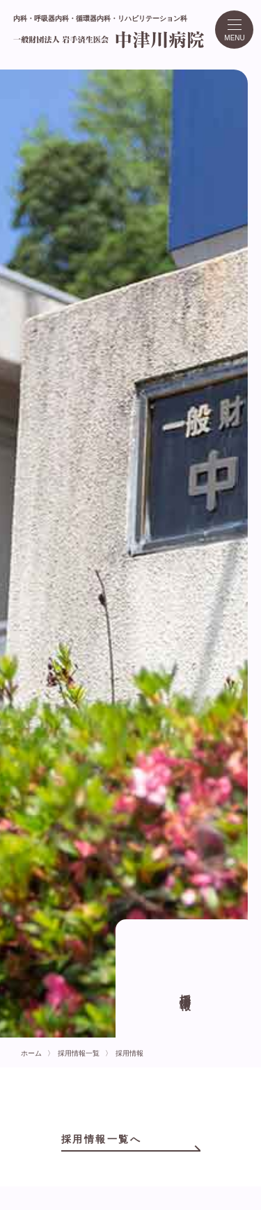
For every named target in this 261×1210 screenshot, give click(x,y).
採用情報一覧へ (101, 1139)
